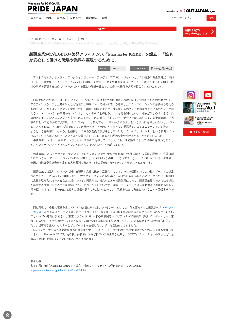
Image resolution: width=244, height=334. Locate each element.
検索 (211, 17)
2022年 (70, 39)
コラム (61, 17)
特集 (49, 17)
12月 (81, 39)
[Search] (187, 18)
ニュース (36, 17)
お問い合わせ (199, 131)
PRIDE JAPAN (39, 39)
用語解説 (91, 17)
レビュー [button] (75, 17)
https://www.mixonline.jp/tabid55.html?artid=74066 (58, 270)
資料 (104, 17)
